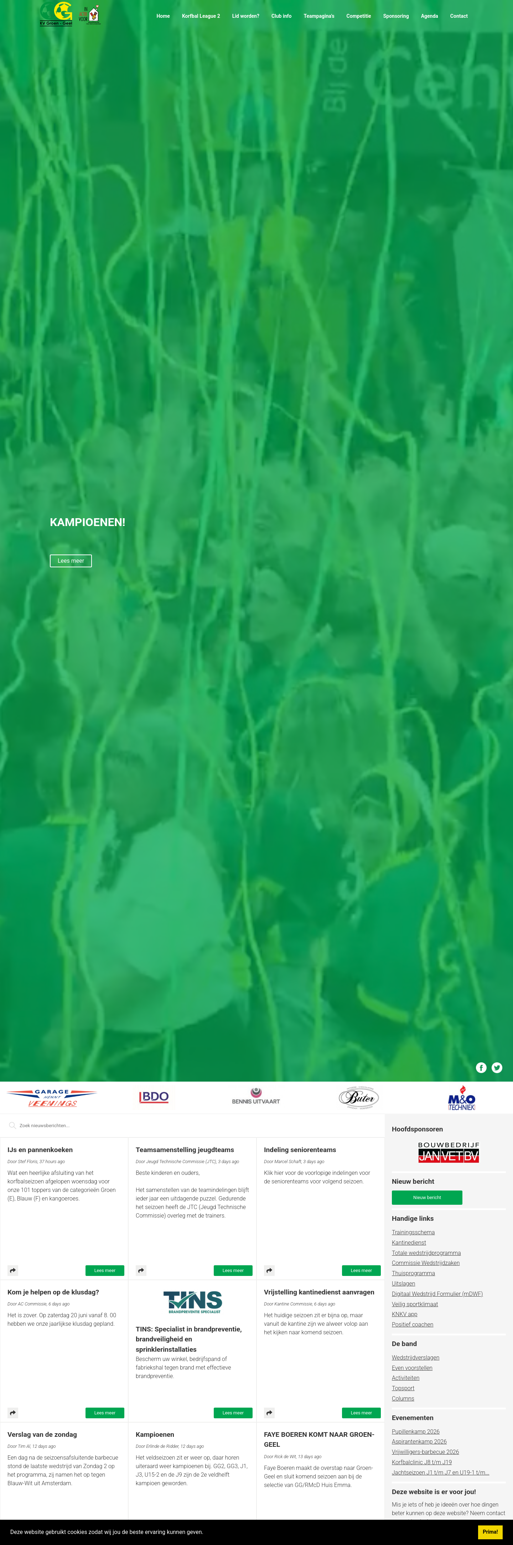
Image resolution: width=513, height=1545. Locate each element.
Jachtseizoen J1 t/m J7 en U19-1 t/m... (440, 1472)
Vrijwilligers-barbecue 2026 (425, 1452)
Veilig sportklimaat (415, 1304)
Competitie (359, 16)
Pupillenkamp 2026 (416, 1431)
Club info (281, 16)
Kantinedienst (409, 1242)
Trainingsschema (413, 1232)
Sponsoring (396, 16)
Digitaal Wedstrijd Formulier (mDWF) (437, 1294)
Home (163, 16)
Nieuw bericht (427, 1197)
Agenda (429, 16)
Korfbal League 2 (201, 16)
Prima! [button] (490, 1532)
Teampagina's (319, 16)
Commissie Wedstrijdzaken (426, 1263)
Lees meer (104, 1270)
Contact (459, 16)
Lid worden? (245, 16)
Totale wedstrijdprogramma (426, 1253)
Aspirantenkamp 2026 (419, 1441)
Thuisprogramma (413, 1273)
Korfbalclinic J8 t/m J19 (422, 1462)
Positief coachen (413, 1324)
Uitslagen (403, 1283)
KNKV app (405, 1314)
